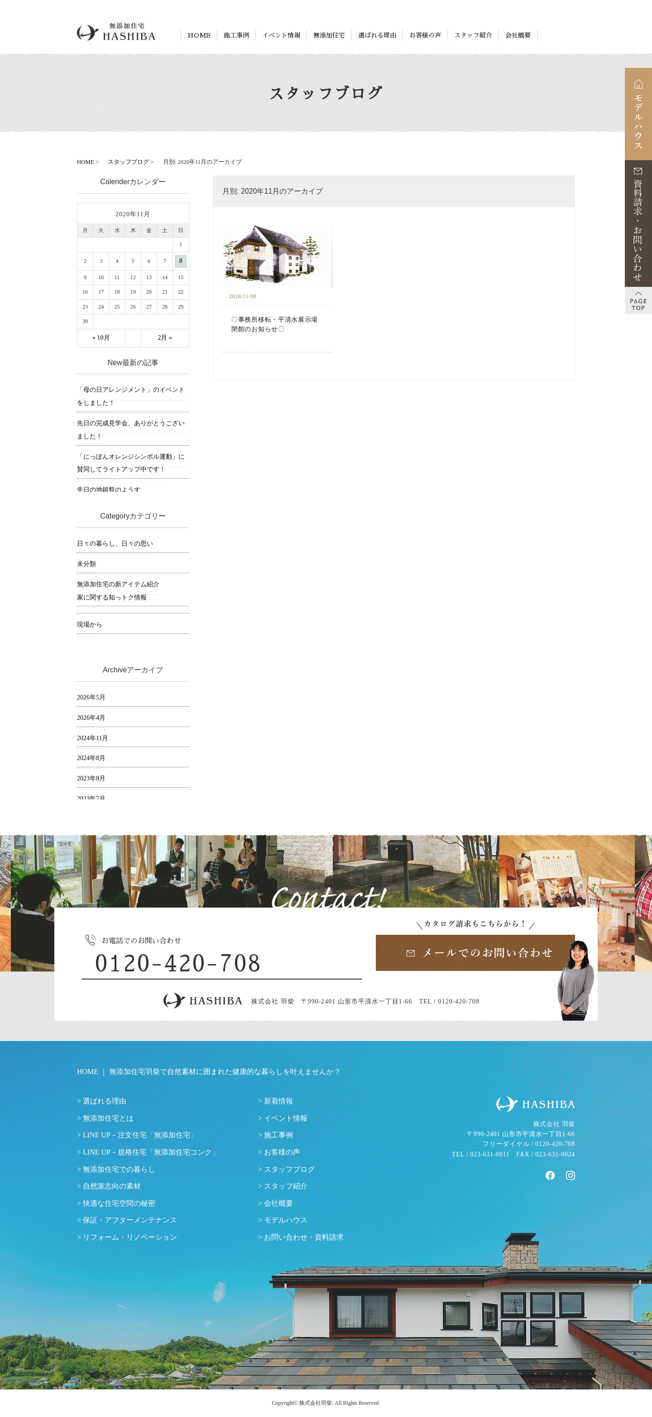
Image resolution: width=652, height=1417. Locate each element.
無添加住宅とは (108, 1118)
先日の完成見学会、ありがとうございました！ (131, 430)
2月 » (165, 337)
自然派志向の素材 (112, 1186)
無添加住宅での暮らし (119, 1169)
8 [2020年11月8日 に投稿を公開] (180, 260)
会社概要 (518, 35)
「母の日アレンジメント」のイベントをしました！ (131, 396)
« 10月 (101, 337)
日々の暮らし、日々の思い (115, 543)
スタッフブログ (289, 1169)
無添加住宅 (329, 35)
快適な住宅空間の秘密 (119, 1203)
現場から (89, 624)
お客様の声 (425, 35)
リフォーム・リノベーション (130, 1237)
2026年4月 (91, 717)
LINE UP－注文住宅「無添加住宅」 (140, 1135)
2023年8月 (91, 778)
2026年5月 (91, 697)
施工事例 (236, 35)
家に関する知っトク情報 (112, 597)
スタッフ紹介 (473, 35)
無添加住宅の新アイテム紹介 (118, 584)
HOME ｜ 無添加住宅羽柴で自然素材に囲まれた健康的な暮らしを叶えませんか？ (209, 1071)
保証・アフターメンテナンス (130, 1220)
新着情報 (278, 1101)
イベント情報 (281, 35)
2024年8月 (91, 758)
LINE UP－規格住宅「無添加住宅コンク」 (151, 1152)
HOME (199, 35)
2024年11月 (92, 738)
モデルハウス (285, 1220)
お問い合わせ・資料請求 (304, 1237)
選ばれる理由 (377, 35)
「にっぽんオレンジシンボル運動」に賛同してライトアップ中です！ (131, 463)
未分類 (86, 564)
